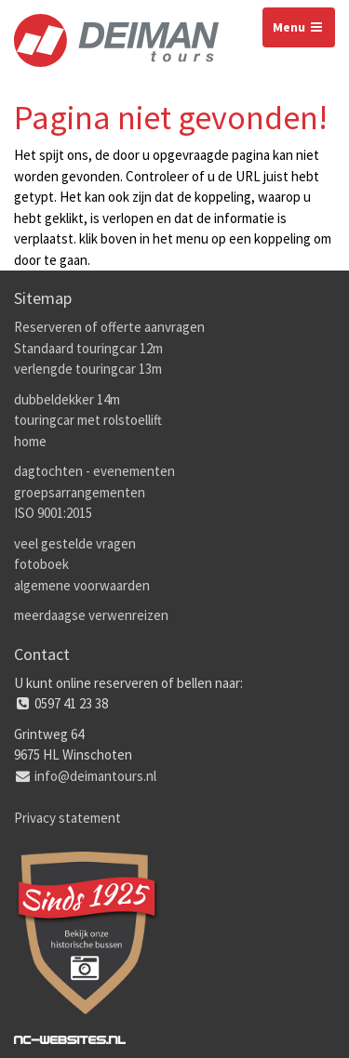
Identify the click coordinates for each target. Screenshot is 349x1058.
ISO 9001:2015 (53, 513)
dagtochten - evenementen (94, 471)
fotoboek (41, 564)
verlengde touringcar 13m (88, 368)
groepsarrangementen (79, 492)
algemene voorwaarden (82, 585)
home (30, 441)
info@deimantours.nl (95, 776)
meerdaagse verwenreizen (91, 615)
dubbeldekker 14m (67, 399)
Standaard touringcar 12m (88, 348)
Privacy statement (67, 818)
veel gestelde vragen (75, 543)
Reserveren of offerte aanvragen (109, 327)
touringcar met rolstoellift (88, 420)
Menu (299, 27)
